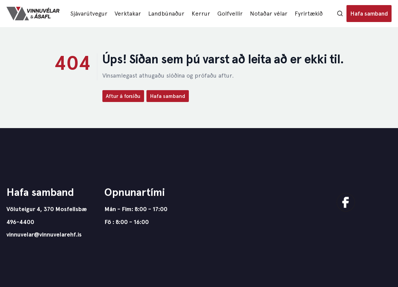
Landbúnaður (166, 13)
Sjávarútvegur (89, 13)
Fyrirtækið (309, 13)
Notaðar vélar (268, 13)
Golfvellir (230, 13)
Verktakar (128, 13)
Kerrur (201, 13)
